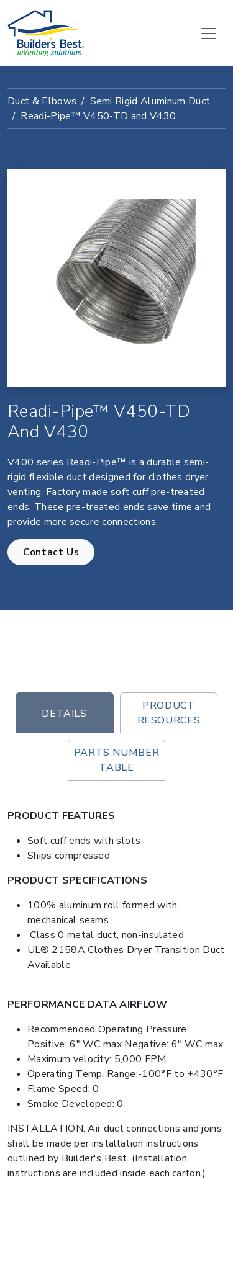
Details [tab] (64, 713)
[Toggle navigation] (209, 33)
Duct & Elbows (41, 101)
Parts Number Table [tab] (117, 760)
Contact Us (51, 552)
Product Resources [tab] (169, 713)
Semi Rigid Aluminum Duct (150, 101)
